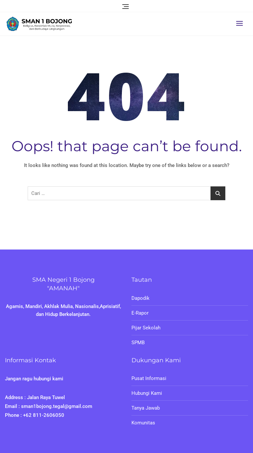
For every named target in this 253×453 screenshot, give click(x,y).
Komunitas (143, 423)
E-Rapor (140, 313)
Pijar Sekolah (145, 328)
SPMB (138, 343)
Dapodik (140, 298)
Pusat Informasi (148, 378)
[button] (241, 23)
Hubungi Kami (146, 393)
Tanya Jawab (145, 408)
